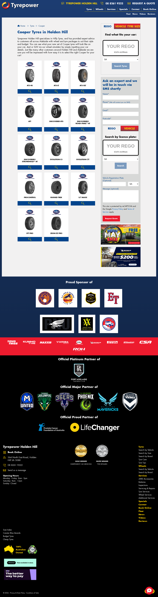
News (135, 14)
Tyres (89, 9)
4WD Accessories (146, 479)
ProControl (30, 197)
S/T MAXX (83, 197)
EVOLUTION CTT (82, 159)
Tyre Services (144, 491)
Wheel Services (145, 495)
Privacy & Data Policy (17, 593)
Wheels (99, 9)
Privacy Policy (117, 209)
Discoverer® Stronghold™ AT (30, 160)
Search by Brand (146, 456)
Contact (135, 9)
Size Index (7, 530)
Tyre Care (143, 459)
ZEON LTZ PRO (56, 233)
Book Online (149, 9)
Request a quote (141, 3)
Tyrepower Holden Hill (79, 3)
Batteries (142, 482)
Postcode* (107, 118)
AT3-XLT (83, 85)
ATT (29, 121)
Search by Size (145, 453)
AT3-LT (56, 85)
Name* (106, 94)
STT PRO (29, 233)
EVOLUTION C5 (56, 159)
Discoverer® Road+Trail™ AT (83, 122)
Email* (105, 110)
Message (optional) (111, 188)
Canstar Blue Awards (11, 533)
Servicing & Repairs (147, 488)
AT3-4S (30, 85)
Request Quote (111, 218)
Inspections (143, 485)
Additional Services (147, 498)
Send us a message (17, 470)
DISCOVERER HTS (56, 121)
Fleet (128, 14)
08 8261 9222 (114, 3)
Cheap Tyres (8, 539)
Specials (123, 9)
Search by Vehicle (146, 450)
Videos (143, 14)
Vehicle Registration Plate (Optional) (113, 179)
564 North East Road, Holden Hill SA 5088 (22, 459)
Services (111, 9)
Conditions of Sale (32, 593)
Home (21, 26)
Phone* (116, 102)
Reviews (151, 14)
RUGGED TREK (56, 197)
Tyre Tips (142, 462)
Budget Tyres (8, 536)
